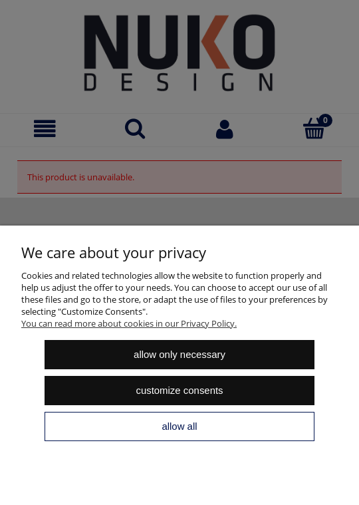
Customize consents (179, 390)
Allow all (179, 426)
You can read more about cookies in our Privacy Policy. (129, 323)
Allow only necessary (179, 354)
